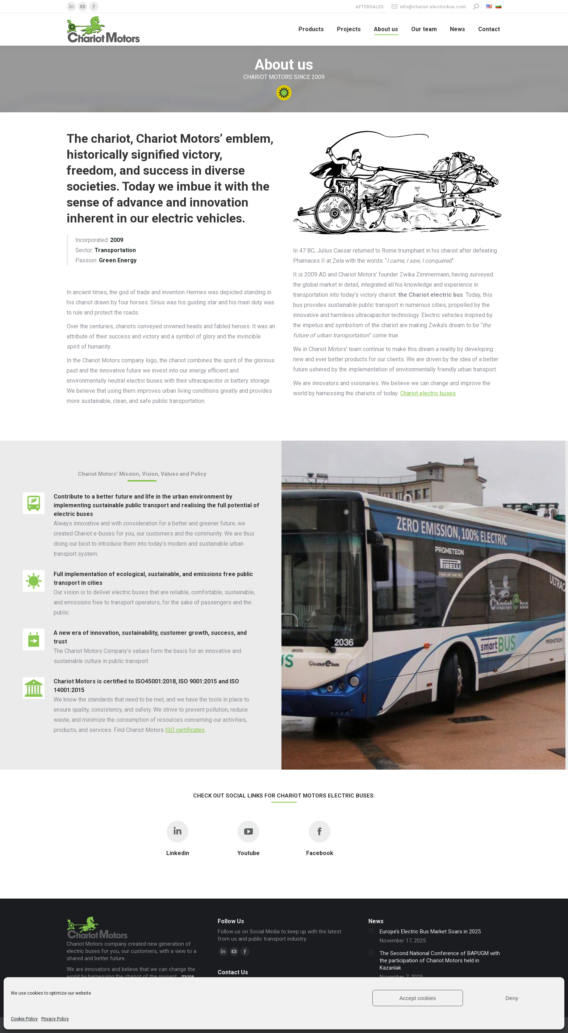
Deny (511, 998)
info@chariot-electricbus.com (428, 6)
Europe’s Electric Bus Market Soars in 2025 (430, 931)
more (187, 976)
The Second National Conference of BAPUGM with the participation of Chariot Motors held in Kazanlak (440, 960)
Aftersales (369, 6)
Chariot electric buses (428, 393)
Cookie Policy (24, 1018)
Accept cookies (418, 998)
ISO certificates (185, 729)
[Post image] (371, 931)
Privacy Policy (55, 1018)
